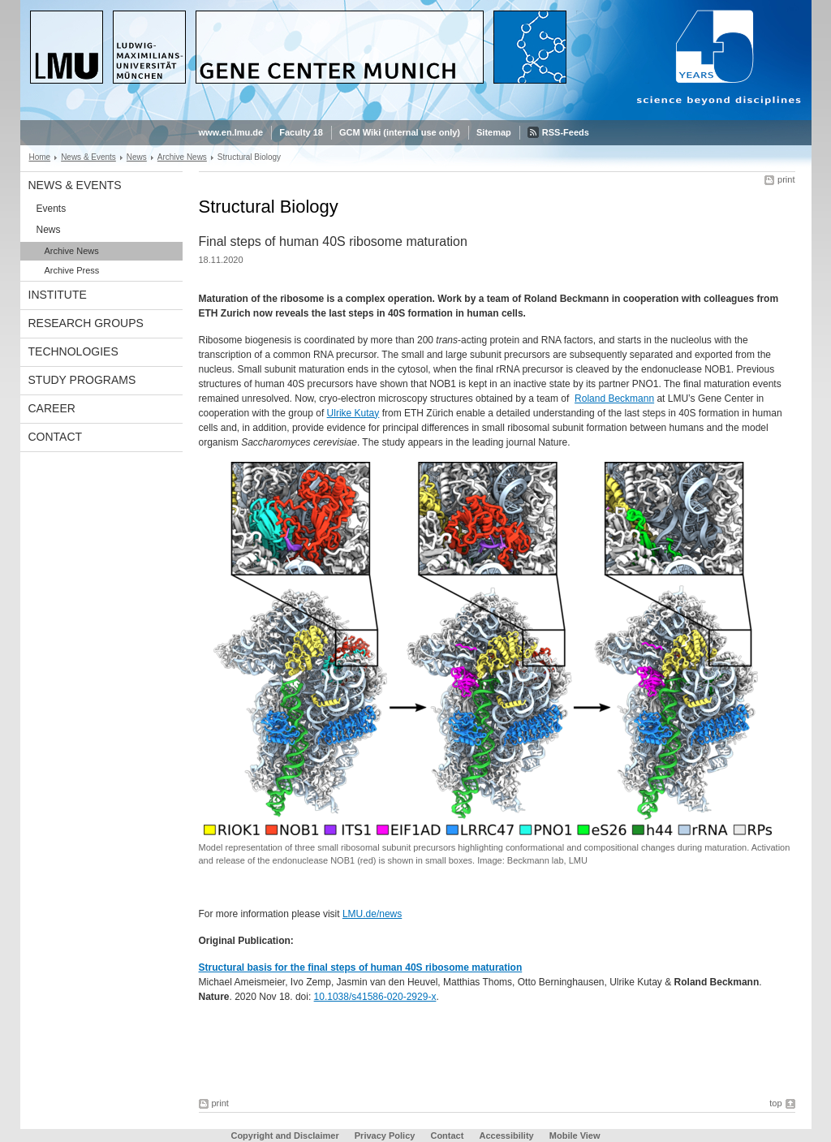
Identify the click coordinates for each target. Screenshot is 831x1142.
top (775, 1103)
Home (40, 157)
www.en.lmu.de (231, 132)
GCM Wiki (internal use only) (399, 132)
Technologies (73, 351)
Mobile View (575, 1135)
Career (51, 408)
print (785, 179)
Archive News (182, 157)
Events (52, 208)
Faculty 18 (301, 132)
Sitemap (493, 132)
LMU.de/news (372, 914)
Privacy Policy (385, 1135)
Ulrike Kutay (353, 413)
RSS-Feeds (565, 132)
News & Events (88, 157)
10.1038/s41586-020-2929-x (375, 996)
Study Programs (82, 379)
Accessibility (507, 1135)
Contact (55, 436)
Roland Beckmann (614, 398)
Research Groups (86, 323)
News (137, 157)
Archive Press (72, 270)
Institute (57, 294)
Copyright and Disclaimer (284, 1135)
